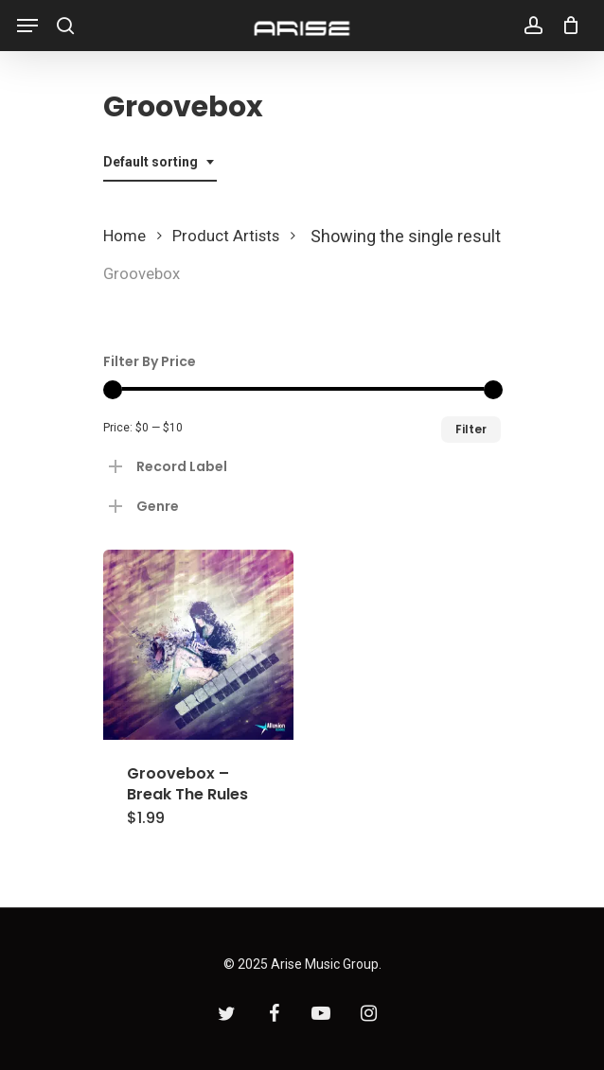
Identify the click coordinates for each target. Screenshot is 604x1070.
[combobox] (160, 162)
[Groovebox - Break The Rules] (198, 645)
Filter (471, 429)
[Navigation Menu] (27, 25)
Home (124, 236)
